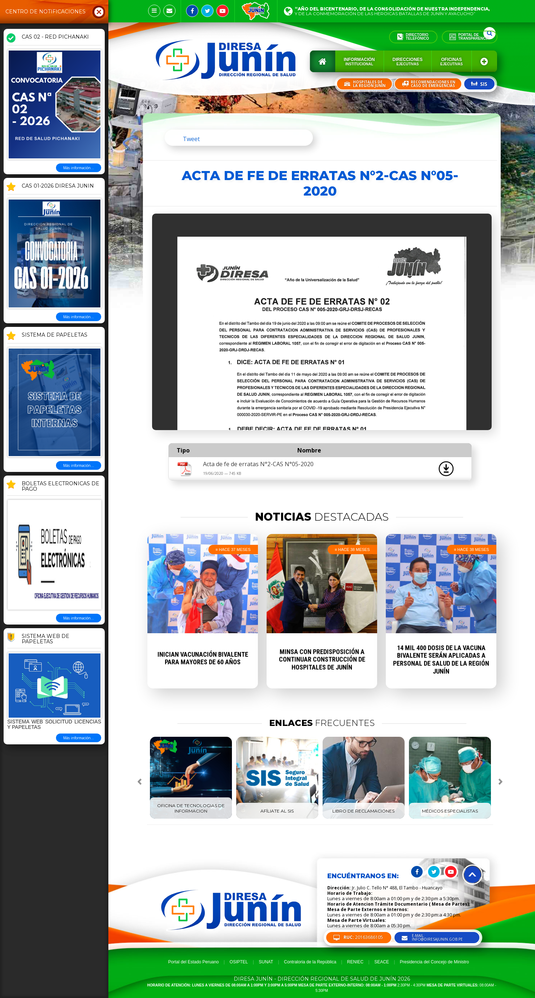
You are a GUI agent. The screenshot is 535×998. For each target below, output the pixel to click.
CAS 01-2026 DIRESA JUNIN (58, 186)
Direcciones (408, 61)
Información (359, 61)
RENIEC (355, 961)
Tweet (191, 139)
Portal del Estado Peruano (193, 961)
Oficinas (451, 61)
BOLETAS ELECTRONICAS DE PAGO (60, 486)
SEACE (381, 961)
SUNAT (266, 961)
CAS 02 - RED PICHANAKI (55, 37)
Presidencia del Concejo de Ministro (434, 961)
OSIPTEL (239, 961)
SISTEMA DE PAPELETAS (54, 335)
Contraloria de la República (310, 961)
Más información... (78, 167)
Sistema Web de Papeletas (45, 639)
